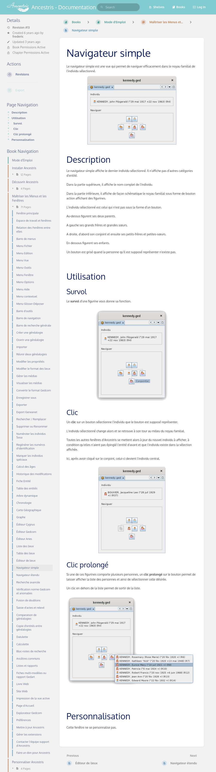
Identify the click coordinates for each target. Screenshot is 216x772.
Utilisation (19, 118)
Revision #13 (18, 27)
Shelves (156, 7)
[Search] (101, 7)
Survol (17, 123)
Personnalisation (23, 139)
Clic (15, 128)
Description (19, 112)
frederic (17, 36)
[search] (118, 7)
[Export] (29, 90)
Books (178, 7)
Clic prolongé (22, 134)
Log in (199, 7)
